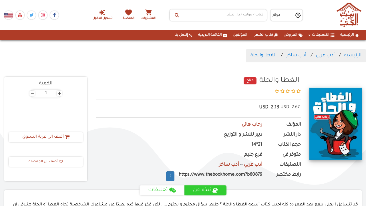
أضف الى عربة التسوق (45, 137)
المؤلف (293, 124)
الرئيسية (349, 35)
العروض (293, 35)
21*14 (256, 144)
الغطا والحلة (263, 55)
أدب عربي (325, 55)
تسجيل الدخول (102, 14)
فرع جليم (253, 154)
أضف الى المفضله (46, 162)
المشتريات (148, 18)
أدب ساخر (296, 55)
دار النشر (292, 134)
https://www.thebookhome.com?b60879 (220, 175)
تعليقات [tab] (162, 190)
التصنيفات (321, 35)
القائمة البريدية (212, 35)
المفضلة (129, 18)
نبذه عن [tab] (205, 190)
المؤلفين (240, 35)
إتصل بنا (183, 35)
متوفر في (292, 154)
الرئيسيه (352, 55)
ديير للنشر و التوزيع (243, 134)
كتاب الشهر (266, 35)
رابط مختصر (288, 175)
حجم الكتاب (289, 144)
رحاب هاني (252, 124)
